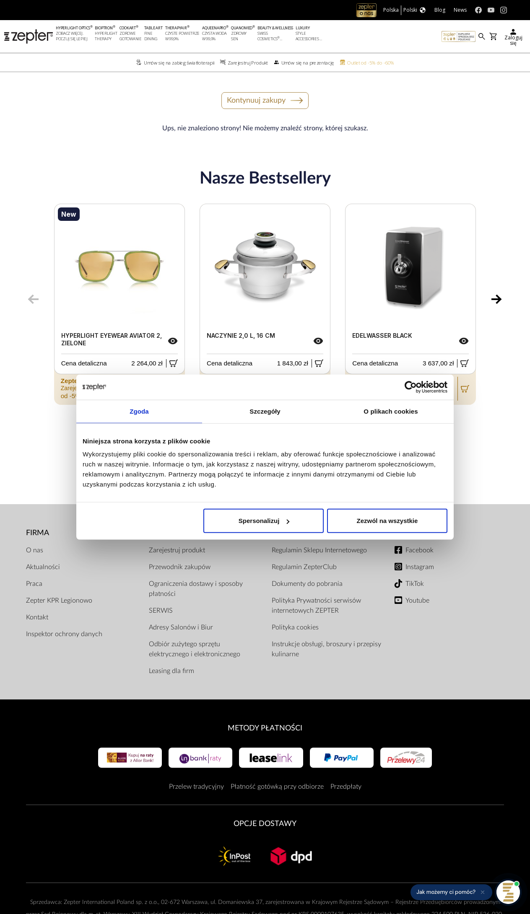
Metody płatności (265, 728)
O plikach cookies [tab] (391, 410)
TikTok (414, 583)
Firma (37, 532)
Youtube (417, 600)
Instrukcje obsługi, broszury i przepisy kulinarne (326, 649)
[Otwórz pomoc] (508, 892)
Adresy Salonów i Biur (181, 627)
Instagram (419, 567)
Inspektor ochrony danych (64, 634)
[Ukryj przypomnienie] (482, 892)
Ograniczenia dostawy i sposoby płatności (196, 588)
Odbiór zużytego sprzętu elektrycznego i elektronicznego (194, 649)
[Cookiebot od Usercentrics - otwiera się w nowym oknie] (410, 387)
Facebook (419, 550)
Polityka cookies (295, 627)
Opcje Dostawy (265, 823)
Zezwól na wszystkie (387, 520)
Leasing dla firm (171, 671)
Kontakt (37, 617)
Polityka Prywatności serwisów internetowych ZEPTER (316, 605)
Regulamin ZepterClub (304, 567)
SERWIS (161, 610)
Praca (34, 583)
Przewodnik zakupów (179, 567)
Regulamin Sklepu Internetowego (319, 550)
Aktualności (43, 567)
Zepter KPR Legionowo (59, 600)
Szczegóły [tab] (264, 410)
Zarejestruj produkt (177, 550)
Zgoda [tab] (139, 410)
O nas (34, 550)
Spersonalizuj (264, 520)
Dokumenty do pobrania (307, 583)
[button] (451, 892)
